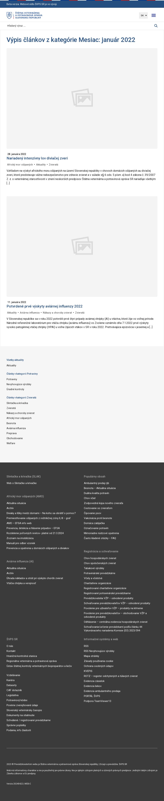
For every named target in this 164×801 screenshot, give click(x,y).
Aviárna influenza (29, 312)
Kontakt (11, 650)
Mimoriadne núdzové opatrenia (101, 533)
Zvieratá (53, 164)
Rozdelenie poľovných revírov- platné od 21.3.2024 (35, 533)
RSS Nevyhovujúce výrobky (99, 650)
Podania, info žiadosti (19, 730)
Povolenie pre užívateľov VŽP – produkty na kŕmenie (113, 608)
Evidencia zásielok (94, 680)
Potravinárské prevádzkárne (99, 573)
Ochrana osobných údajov (98, 665)
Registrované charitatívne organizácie (105, 588)
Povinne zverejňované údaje (22, 705)
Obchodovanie (15, 438)
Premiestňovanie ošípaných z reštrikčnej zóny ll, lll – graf (39, 518)
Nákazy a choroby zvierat (57, 312)
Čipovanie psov (92, 513)
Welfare (11, 443)
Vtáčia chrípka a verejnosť (21, 583)
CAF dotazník (14, 690)
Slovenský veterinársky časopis (24, 710)
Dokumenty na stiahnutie (21, 715)
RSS (86, 645)
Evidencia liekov (93, 685)
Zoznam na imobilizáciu (20, 538)
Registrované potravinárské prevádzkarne (107, 593)
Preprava (12, 433)
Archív (10, 508)
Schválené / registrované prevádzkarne (29, 720)
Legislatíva (12, 695)
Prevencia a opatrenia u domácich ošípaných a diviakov (38, 548)
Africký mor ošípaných (19, 164)
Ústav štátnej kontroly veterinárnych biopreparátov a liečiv (39, 665)
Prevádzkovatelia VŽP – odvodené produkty (108, 598)
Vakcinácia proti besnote (98, 518)
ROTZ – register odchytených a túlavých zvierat (111, 675)
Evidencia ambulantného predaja (102, 690)
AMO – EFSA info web (19, 523)
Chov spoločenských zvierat (100, 563)
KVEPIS (88, 670)
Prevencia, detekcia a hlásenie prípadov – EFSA (33, 528)
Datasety (12, 685)
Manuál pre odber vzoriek (21, 543)
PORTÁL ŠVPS (92, 695)
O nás (10, 645)
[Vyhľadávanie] (80, 26)
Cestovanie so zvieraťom (98, 508)
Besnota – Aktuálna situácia (100, 488)
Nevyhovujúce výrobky (19, 384)
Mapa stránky (91, 655)
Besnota (11, 423)
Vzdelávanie (13, 675)
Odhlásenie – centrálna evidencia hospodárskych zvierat (115, 621)
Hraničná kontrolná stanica (22, 655)
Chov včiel (89, 498)
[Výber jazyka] (143, 15)
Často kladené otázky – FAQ (100, 538)
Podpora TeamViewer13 (97, 700)
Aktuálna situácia (16, 503)
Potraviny (12, 379)
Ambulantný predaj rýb (96, 483)
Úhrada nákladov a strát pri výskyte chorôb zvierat (35, 578)
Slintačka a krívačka (17, 403)
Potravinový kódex (17, 700)
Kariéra (11, 680)
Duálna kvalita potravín (96, 493)
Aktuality (40, 164)
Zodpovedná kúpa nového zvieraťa (103, 503)
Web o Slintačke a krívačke (22, 483)
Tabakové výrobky (94, 568)
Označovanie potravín (96, 528)
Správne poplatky (16, 725)
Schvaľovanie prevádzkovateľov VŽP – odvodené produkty (117, 603)
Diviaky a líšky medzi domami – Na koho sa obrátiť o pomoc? (41, 513)
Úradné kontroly (15, 389)
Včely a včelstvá (93, 578)
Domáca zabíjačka (94, 523)
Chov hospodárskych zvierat (100, 558)
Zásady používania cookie (98, 660)
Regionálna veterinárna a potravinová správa (32, 660)
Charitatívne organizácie (97, 583)
